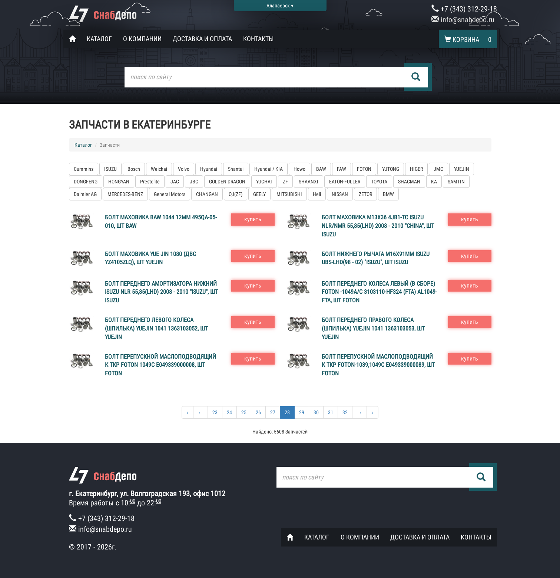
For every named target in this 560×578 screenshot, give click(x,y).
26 (258, 412)
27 (272, 412)
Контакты (258, 39)
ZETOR (365, 194)
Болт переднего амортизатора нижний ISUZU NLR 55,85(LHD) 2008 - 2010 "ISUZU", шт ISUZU (161, 292)
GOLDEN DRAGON (227, 182)
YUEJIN (461, 169)
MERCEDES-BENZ (125, 194)
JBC (194, 182)
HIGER (416, 169)
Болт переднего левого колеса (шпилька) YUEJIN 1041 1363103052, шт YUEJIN (156, 328)
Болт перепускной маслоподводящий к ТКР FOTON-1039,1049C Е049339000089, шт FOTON (378, 365)
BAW (321, 169)
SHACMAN (409, 182)
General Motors (169, 194)
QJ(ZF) (235, 194)
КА (434, 182)
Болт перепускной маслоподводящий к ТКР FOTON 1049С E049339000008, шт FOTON (160, 365)
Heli (317, 194)
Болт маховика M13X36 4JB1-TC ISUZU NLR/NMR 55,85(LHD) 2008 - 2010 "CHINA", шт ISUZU (378, 226)
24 (229, 412)
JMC (438, 169)
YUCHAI (264, 182)
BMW (388, 194)
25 (243, 412)
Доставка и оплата (202, 39)
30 (316, 412)
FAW (341, 169)
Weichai (159, 169)
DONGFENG (85, 182)
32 (345, 412)
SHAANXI (308, 182)
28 (287, 412)
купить (252, 219)
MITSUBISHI (289, 194)
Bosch (133, 169)
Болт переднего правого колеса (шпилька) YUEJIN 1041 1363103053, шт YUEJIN (373, 328)
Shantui (235, 169)
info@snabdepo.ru (462, 19)
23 (215, 412)
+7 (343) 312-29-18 (464, 8)
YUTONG (390, 169)
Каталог (99, 39)
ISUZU (110, 169)
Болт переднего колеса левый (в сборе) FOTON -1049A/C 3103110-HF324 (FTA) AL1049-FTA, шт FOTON (379, 292)
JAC (174, 182)
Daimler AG (85, 194)
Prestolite (150, 182)
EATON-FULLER (344, 182)
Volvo (183, 169)
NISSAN (340, 194)
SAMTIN (456, 182)
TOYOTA (379, 182)
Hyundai (208, 169)
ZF (285, 182)
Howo (299, 169)
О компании (142, 39)
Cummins (83, 169)
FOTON (364, 169)
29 (301, 412)
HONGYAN (118, 182)
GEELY (259, 194)
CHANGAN (207, 194)
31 (330, 412)
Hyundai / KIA (268, 169)
